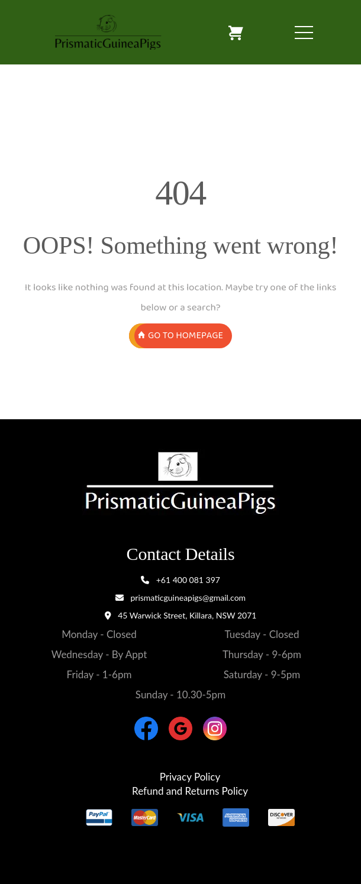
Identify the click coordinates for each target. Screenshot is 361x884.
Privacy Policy (190, 776)
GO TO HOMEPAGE (180, 336)
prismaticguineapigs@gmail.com (180, 597)
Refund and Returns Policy (190, 791)
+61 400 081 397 (180, 580)
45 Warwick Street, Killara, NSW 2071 (187, 615)
